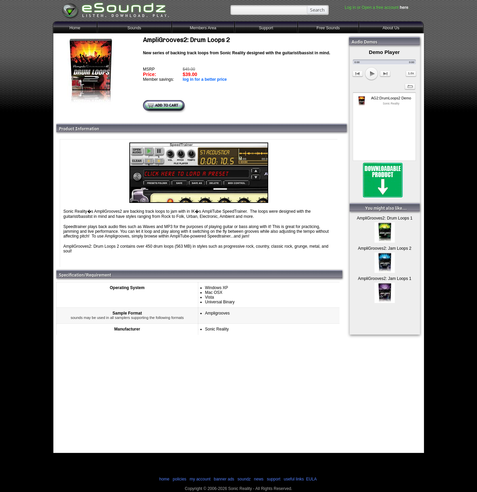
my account (200, 479)
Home (74, 27)
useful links (294, 479)
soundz (244, 479)
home (164, 479)
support (274, 479)
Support (266, 27)
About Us (391, 27)
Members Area (203, 27)
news (258, 479)
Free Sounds (328, 27)
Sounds (134, 27)
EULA (311, 479)
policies (179, 479)
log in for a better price (205, 79)
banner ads (224, 479)
